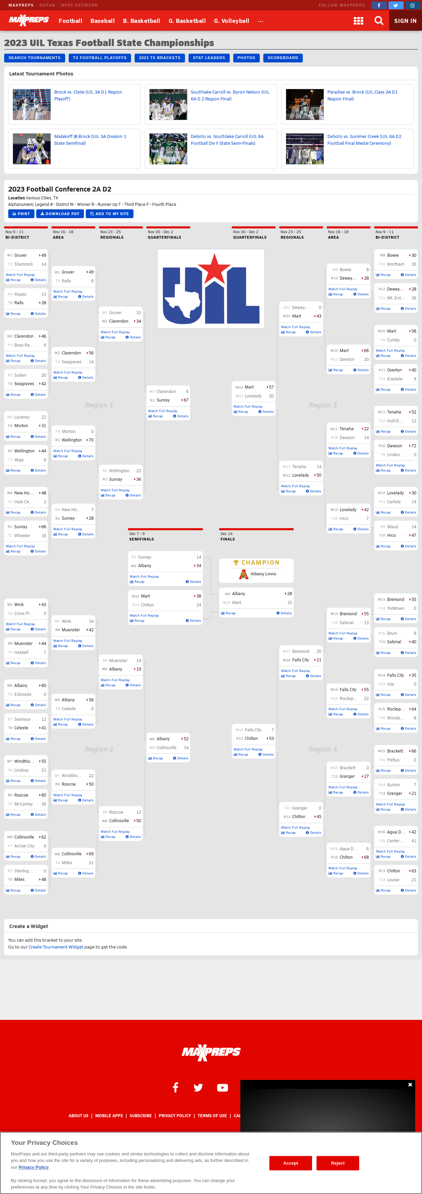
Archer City (24, 845)
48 (43, 492)
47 (413, 535)
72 (413, 445)
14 (43, 264)
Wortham (395, 264)
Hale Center (25, 501)
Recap (13, 279)
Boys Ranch (25, 345)
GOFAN (47, 5)
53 (271, 738)
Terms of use (212, 1116)
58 (413, 331)
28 (43, 302)
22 (43, 417)
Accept (290, 1163)
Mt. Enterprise (400, 297)
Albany (20, 685)
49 (43, 255)
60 (43, 685)
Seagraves (24, 383)
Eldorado (22, 694)
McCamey (23, 803)
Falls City (395, 675)
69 (91, 853)
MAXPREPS (21, 5)
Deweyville (397, 289)
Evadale (395, 378)
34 (138, 321)
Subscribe (141, 1116)
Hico (391, 535)
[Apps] (358, 20)
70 (91, 440)
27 (366, 776)
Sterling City (25, 870)
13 (43, 294)
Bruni (392, 633)
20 (43, 375)
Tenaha (394, 412)
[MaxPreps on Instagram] (412, 5)
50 (91, 784)
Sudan (20, 375)
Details (38, 279)
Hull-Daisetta (399, 420)
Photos (246, 58)
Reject (338, 1163)
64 (413, 709)
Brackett (395, 751)
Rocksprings (398, 709)
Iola (390, 684)
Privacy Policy (175, 1116)
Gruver (20, 255)
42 (43, 383)
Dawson (394, 445)
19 (138, 669)
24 (198, 604)
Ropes (20, 294)
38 (198, 596)
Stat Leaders (209, 58)
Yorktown (395, 608)
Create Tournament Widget (56, 947)
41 (43, 727)
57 (271, 387)
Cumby (393, 339)
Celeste (21, 727)
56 (91, 352)
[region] (211, 1163)
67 (186, 400)
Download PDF (60, 213)
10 (289, 602)
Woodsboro (398, 717)
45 (318, 816)
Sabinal (394, 641)
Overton (394, 370)
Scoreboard (283, 58)
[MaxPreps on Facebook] (379, 5)
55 (43, 761)
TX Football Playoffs (100, 58)
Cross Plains (25, 613)
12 (43, 719)
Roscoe (21, 795)
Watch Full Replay (20, 274)
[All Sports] (261, 20)
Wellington (24, 450)
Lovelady (395, 492)
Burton (393, 784)
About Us (78, 1116)
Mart (391, 331)
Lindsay (21, 770)
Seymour (22, 719)
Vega (19, 459)
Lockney (22, 417)
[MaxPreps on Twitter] (396, 5)
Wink (19, 604)
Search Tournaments (35, 58)
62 (43, 837)
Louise (393, 879)
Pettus (393, 759)
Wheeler (22, 535)
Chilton (393, 870)
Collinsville (24, 837)
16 (43, 535)
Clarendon (23, 336)
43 (43, 604)
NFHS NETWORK (79, 5)
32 (138, 312)
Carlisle (394, 501)
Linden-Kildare (400, 454)
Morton (21, 425)
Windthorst (24, 761)
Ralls (19, 302)
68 (366, 857)
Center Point (398, 840)
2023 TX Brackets (160, 58)
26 (43, 803)
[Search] (379, 20)
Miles (19, 879)
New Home (24, 492)
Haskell (21, 652)
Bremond (395, 599)
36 (138, 479)
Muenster (23, 643)
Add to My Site (109, 213)
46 (43, 336)
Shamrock (23, 264)
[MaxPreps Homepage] (211, 1053)
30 (413, 255)
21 (43, 770)
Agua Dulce (398, 831)
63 (413, 870)
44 (43, 450)
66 (43, 526)
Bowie (393, 255)
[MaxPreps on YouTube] (222, 1087)
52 (186, 738)
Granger (394, 793)
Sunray (20, 526)
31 (43, 425)
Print (21, 213)
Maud (392, 526)
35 (413, 675)
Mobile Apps (109, 1116)
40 (413, 370)
